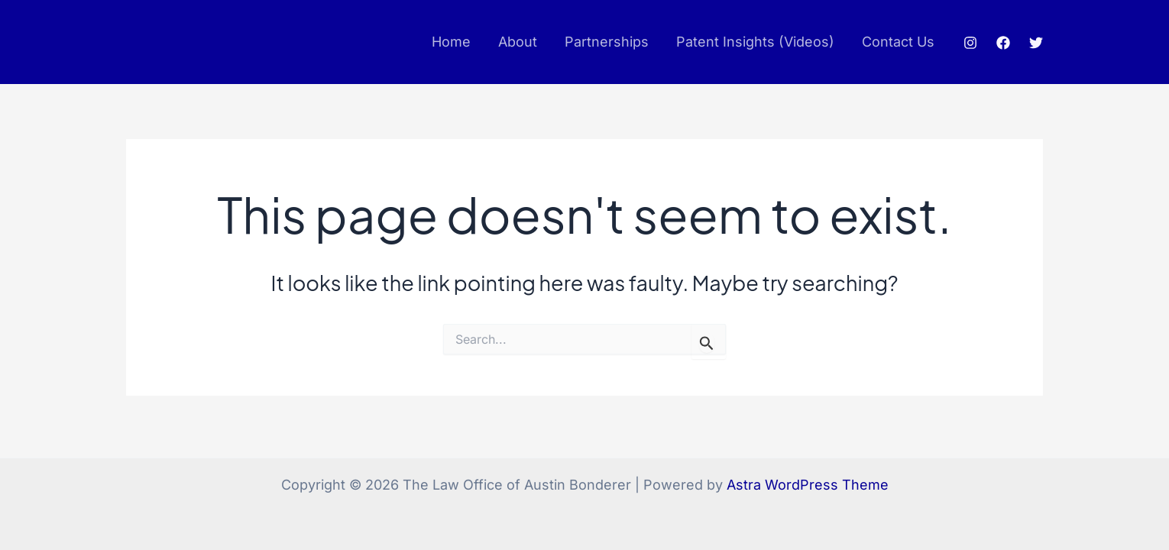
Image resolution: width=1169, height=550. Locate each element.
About (517, 42)
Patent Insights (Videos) (755, 42)
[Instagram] (970, 43)
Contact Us (898, 42)
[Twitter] (1036, 43)
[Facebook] (1003, 43)
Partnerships (607, 42)
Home (451, 42)
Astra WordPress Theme (808, 485)
